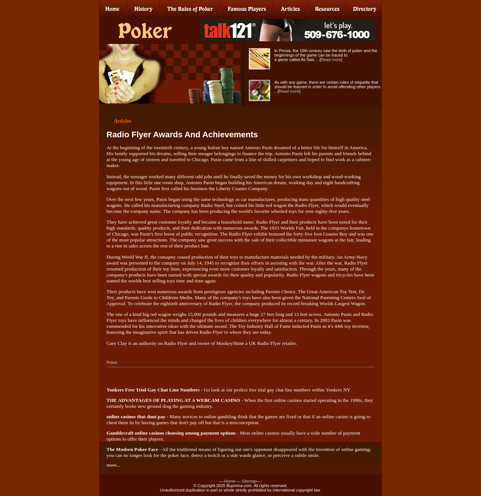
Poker (111, 362)
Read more (331, 59)
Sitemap (249, 481)
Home (229, 481)
